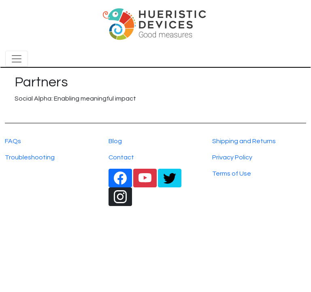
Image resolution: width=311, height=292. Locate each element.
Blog (115, 141)
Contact (121, 157)
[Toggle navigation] (16, 59)
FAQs (13, 141)
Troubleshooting (30, 157)
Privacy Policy (232, 157)
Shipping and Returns (244, 141)
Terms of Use (231, 173)
